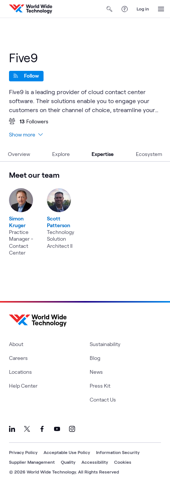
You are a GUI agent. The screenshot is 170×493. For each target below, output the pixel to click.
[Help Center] (125, 9)
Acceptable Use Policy (67, 452)
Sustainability (105, 344)
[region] (85, 213)
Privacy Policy (23, 452)
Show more (26, 134)
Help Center (23, 385)
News (96, 372)
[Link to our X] (27, 429)
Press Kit (100, 385)
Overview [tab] (19, 154)
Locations (20, 372)
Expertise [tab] (103, 154)
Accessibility (94, 462)
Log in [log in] (143, 8)
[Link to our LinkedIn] (12, 429)
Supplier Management (32, 462)
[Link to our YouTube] (57, 429)
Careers (18, 358)
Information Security (118, 452)
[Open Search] (110, 9)
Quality (68, 462)
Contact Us (103, 399)
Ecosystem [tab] (149, 154)
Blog (95, 358)
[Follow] (26, 76)
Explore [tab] (61, 154)
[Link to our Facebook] (42, 429)
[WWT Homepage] (30, 8)
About (16, 344)
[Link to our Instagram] (72, 429)
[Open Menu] (161, 9)
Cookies (122, 462)
